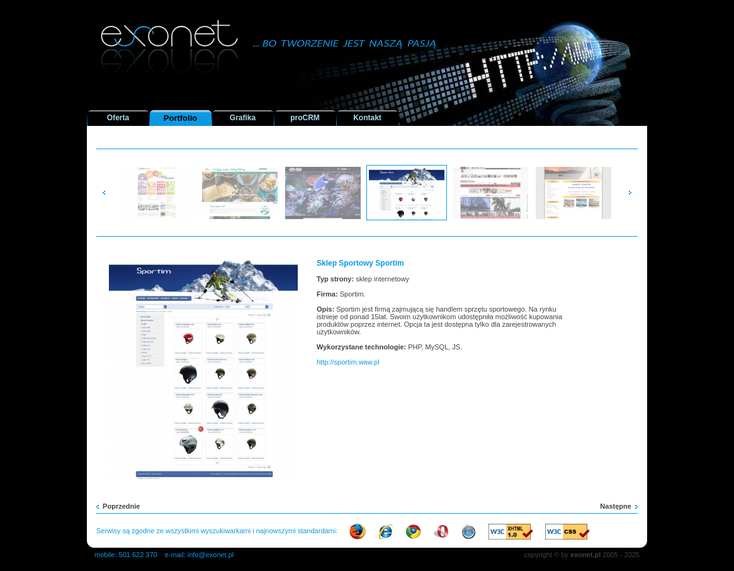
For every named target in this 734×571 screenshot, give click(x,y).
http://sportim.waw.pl (348, 362)
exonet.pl (585, 554)
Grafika (243, 117)
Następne (619, 506)
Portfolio (180, 118)
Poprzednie (118, 506)
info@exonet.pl (211, 554)
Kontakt (367, 117)
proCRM (305, 117)
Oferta (118, 117)
